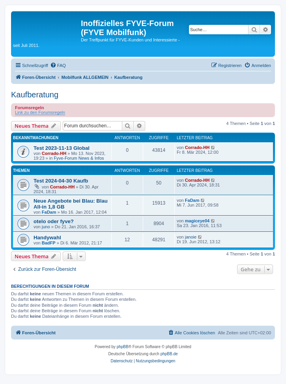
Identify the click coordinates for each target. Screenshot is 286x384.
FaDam (49, 212)
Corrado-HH (54, 153)
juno (46, 226)
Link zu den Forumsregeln (40, 112)
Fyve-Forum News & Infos (79, 158)
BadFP (49, 242)
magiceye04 (197, 220)
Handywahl (47, 237)
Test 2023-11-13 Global (62, 148)
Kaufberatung (34, 94)
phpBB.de (169, 354)
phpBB (123, 347)
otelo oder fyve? (54, 221)
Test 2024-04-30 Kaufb (61, 181)
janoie (190, 237)
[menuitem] (58, 65)
